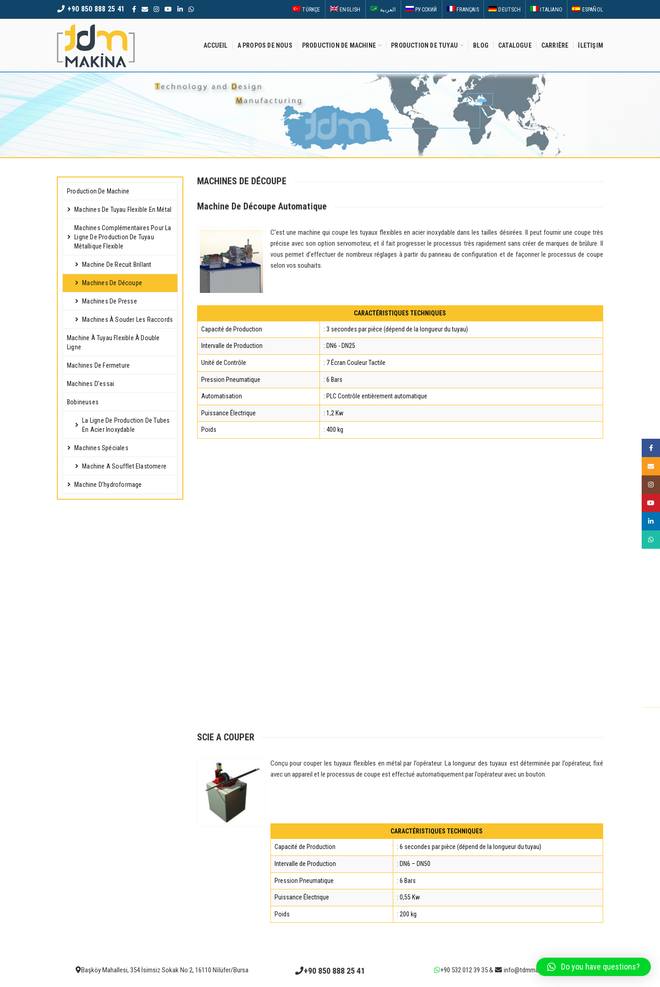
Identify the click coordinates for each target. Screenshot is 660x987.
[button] (593, 967)
